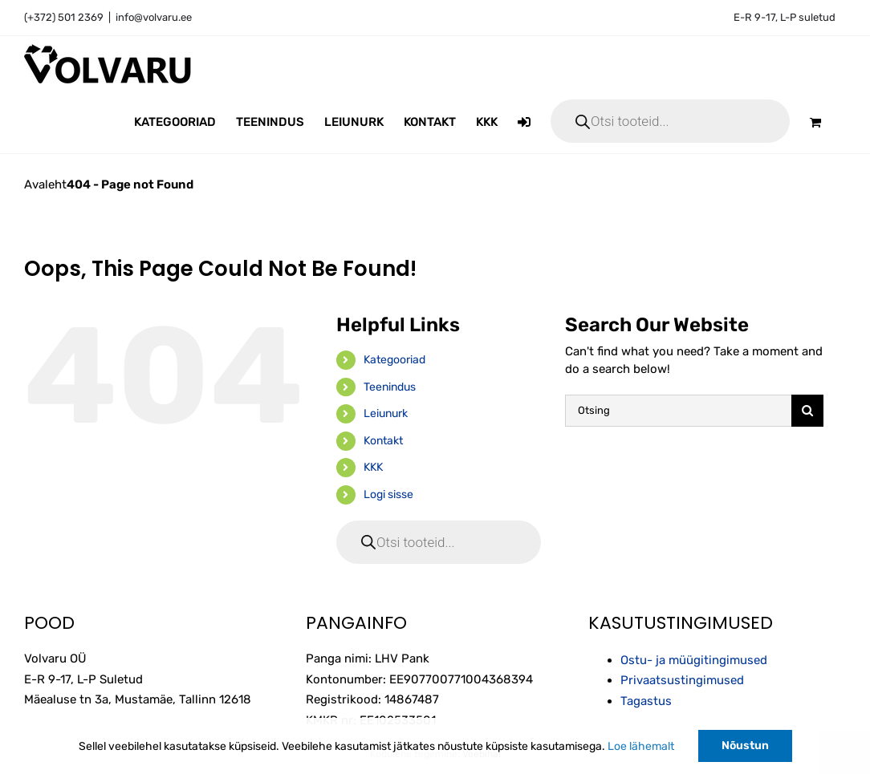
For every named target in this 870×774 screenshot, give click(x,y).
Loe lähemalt (641, 746)
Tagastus (646, 701)
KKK (373, 467)
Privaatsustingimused (682, 680)
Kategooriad (394, 360)
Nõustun (745, 745)
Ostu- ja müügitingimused (693, 660)
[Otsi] (807, 411)
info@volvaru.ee (154, 17)
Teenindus (390, 387)
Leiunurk (386, 413)
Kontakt (383, 441)
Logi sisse (388, 494)
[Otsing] (678, 411)
